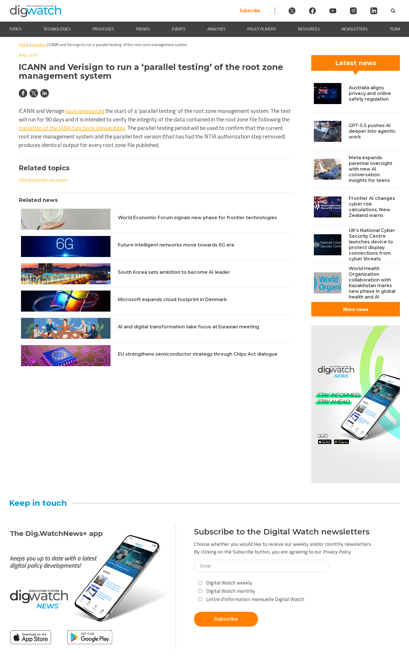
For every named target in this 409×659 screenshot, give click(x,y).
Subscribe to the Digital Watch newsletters (282, 531)
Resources (309, 29)
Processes (103, 29)
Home (24, 44)
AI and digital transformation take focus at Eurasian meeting (188, 327)
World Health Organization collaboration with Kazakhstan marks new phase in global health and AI (372, 283)
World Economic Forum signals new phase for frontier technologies (197, 217)
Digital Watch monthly (227, 591)
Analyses (216, 29)
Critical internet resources (43, 180)
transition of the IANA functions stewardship (72, 127)
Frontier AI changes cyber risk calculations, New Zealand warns (372, 207)
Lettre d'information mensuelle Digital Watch (251, 599)
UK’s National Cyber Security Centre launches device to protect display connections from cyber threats (372, 245)
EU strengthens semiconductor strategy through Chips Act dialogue (197, 354)
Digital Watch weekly (225, 583)
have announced (85, 110)
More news (355, 309)
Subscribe (249, 10)
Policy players (261, 29)
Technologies (57, 29)
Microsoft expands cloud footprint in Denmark (172, 299)
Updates (39, 44)
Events (178, 29)
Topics (15, 29)
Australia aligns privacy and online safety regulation (370, 93)
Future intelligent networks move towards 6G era (176, 245)
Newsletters (355, 29)
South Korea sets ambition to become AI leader (174, 272)
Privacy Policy (336, 552)
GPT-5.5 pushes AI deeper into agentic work (372, 131)
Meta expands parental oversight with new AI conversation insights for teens (370, 169)
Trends (143, 29)
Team (395, 29)
